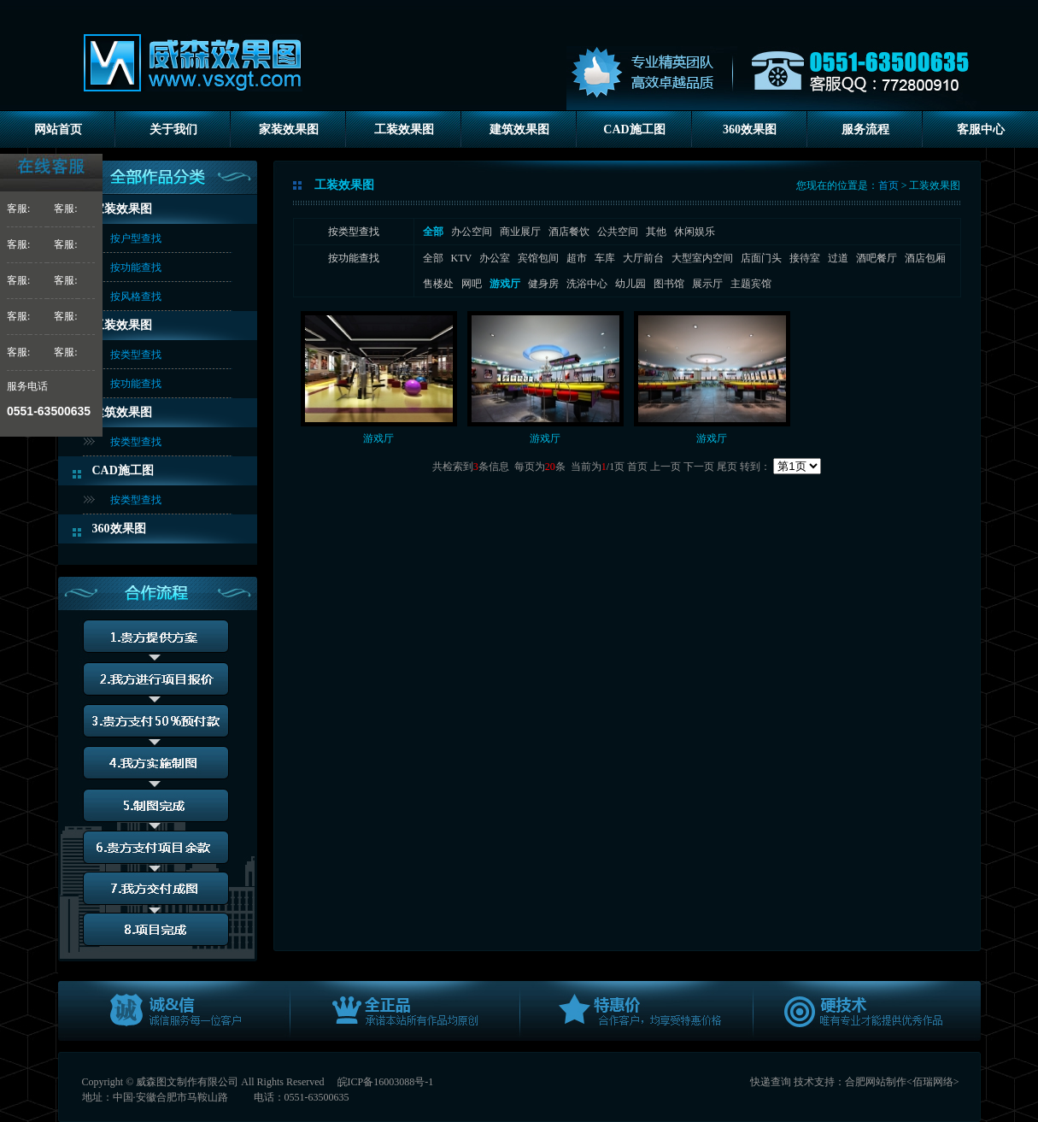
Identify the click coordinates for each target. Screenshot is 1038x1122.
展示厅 (707, 284)
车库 (605, 258)
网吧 (471, 284)
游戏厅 (378, 438)
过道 (838, 258)
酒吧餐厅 (876, 258)
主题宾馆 (750, 284)
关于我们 (173, 129)
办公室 (494, 258)
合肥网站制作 (875, 1082)
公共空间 (617, 232)
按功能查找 (135, 267)
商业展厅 (520, 232)
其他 (656, 232)
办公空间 (471, 232)
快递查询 (770, 1082)
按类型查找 (135, 355)
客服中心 (981, 129)
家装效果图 (289, 129)
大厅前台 (643, 258)
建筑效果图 (519, 129)
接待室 (804, 258)
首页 (888, 185)
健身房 (543, 284)
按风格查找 (135, 297)
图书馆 (669, 284)
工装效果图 (404, 129)
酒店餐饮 (568, 232)
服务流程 (865, 129)
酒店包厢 (925, 258)
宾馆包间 (538, 258)
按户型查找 (135, 238)
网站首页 (58, 129)
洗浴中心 (586, 284)
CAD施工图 (634, 129)
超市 (576, 258)
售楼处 (438, 284)
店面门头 (761, 258)
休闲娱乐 (694, 232)
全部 (433, 258)
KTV (461, 258)
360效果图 (750, 129)
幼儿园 (630, 284)
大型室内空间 (702, 258)
